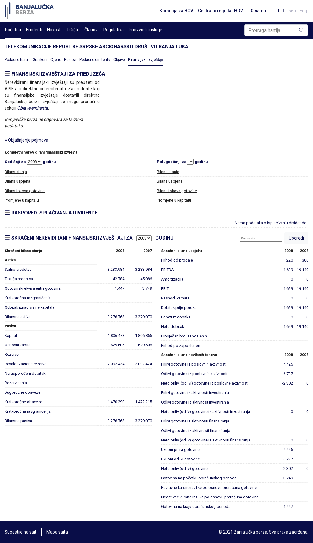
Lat (281, 10)
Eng (303, 10)
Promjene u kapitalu (22, 200)
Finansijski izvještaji (145, 60)
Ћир (292, 10)
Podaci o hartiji (17, 60)
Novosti (54, 29)
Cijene (55, 60)
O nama (258, 10)
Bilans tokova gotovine (25, 190)
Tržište (72, 29)
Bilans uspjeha (17, 181)
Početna (13, 29)
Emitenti (34, 29)
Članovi (91, 29)
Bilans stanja (16, 171)
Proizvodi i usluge (145, 29)
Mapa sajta (57, 532)
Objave (119, 60)
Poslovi (70, 60)
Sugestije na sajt (20, 532)
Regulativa (113, 29)
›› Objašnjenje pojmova (26, 140)
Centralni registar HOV (220, 10)
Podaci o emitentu (94, 60)
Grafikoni (40, 60)
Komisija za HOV (176, 10)
